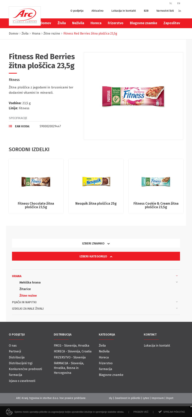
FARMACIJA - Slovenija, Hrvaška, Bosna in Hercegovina (69, 368)
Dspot (169, 398)
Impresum (158, 398)
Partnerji (15, 351)
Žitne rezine (28, 295)
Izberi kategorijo (96, 256)
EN (178, 3)
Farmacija (15, 375)
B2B (146, 10)
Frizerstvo (115, 23)
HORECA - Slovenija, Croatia (73, 351)
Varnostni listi (165, 10)
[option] (133, 96)
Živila (62, 23)
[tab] (35, 126)
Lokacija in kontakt (123, 10)
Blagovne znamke (143, 23)
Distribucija (17, 357)
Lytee (146, 398)
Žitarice (25, 289)
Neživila (78, 23)
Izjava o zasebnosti (22, 381)
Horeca (96, 23)
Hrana (95, 276)
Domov (45, 23)
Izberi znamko (96, 243)
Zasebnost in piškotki (127, 398)
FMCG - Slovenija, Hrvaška (71, 345)
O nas (13, 345)
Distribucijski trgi (20, 363)
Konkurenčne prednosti (25, 369)
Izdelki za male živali (95, 308)
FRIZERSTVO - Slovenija (70, 357)
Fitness (14, 80)
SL (170, 3)
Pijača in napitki (95, 302)
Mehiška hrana (99, 282)
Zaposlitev (172, 23)
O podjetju (77, 10)
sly (110, 398)
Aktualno (98, 10)
